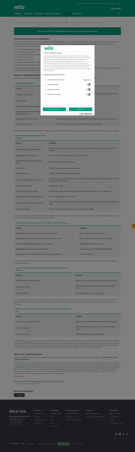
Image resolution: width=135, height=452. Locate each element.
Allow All (80, 109)
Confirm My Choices (54, 109)
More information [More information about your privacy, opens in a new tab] (49, 70)
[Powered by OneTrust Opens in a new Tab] (86, 114)
